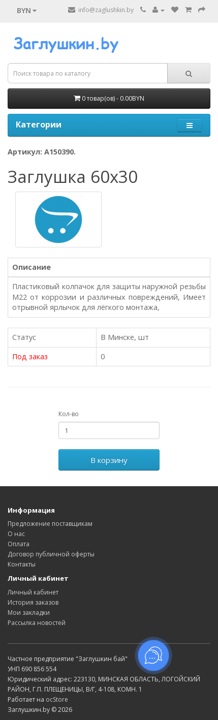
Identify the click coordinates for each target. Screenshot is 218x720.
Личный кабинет (33, 592)
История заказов (33, 602)
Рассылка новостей (37, 622)
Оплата (18, 544)
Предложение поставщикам (50, 523)
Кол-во (68, 414)
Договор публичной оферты (51, 554)
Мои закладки (29, 612)
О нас (16, 533)
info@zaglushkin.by (101, 10)
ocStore (57, 699)
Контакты (22, 564)
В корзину (109, 460)
